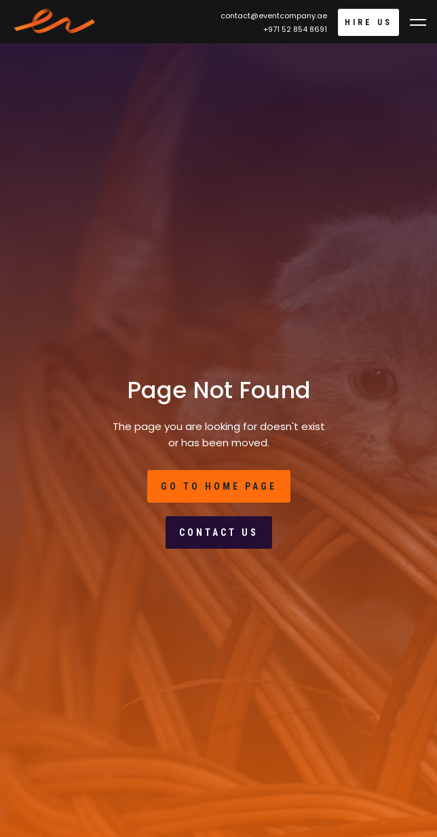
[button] (418, 22)
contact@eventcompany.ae (274, 15)
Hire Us (368, 22)
